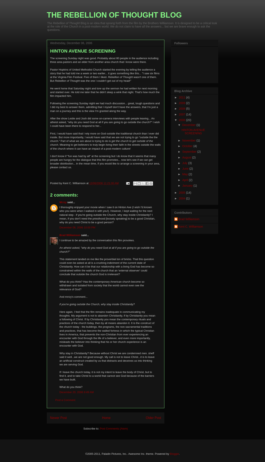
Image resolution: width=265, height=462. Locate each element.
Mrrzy (63, 202)
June (185, 168)
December (189, 125)
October (187, 146)
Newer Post (58, 418)
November (189, 140)
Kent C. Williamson (190, 226)
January (187, 185)
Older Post (153, 418)
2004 (182, 198)
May (185, 174)
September (189, 151)
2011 (182, 97)
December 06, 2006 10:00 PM (77, 227)
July (185, 163)
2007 (182, 114)
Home (106, 418)
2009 (182, 103)
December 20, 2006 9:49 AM (76, 392)
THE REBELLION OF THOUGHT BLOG (114, 15)
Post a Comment (65, 400)
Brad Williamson (70, 235)
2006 (182, 120)
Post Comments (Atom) (114, 428)
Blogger (174, 453)
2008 (182, 108)
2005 (182, 192)
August (187, 157)
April (185, 180)
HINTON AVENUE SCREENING (193, 131)
